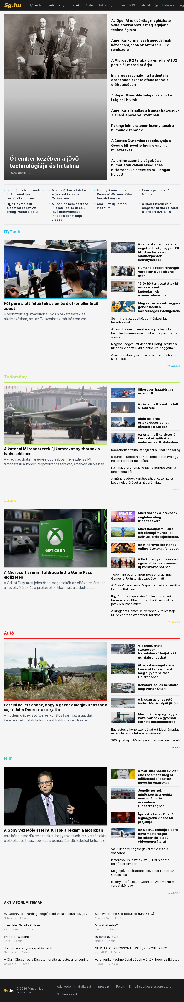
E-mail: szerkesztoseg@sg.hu (150, 986)
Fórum (120, 986)
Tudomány (55, 5)
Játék (75, 5)
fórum (120, 5)
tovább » (174, 366)
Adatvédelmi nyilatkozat (74, 986)
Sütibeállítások (67, 994)
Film (102, 5)
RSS (132, 5)
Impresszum (103, 986)
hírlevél (145, 5)
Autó (89, 5)
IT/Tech (34, 5)
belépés (168, 5)
